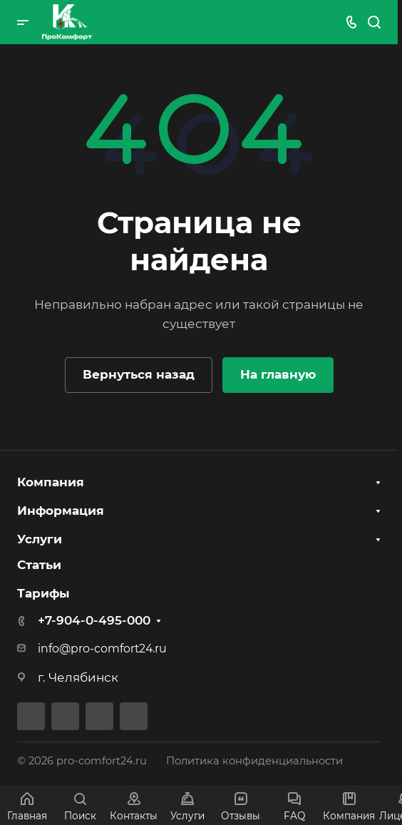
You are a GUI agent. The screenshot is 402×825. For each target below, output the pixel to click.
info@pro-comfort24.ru (102, 648)
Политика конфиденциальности (254, 760)
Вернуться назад (139, 374)
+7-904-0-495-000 (94, 620)
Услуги (39, 539)
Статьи (39, 565)
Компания (50, 482)
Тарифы (43, 593)
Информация (60, 510)
